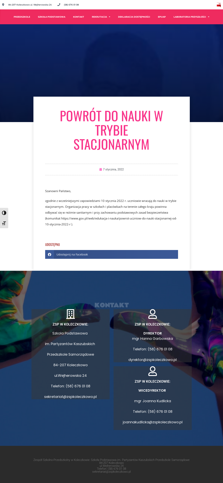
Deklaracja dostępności (134, 16)
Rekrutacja (101, 17)
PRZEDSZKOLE (22, 16)
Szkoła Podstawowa (51, 16)
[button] (111, 254)
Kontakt (78, 16)
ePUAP (162, 16)
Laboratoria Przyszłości (191, 17)
